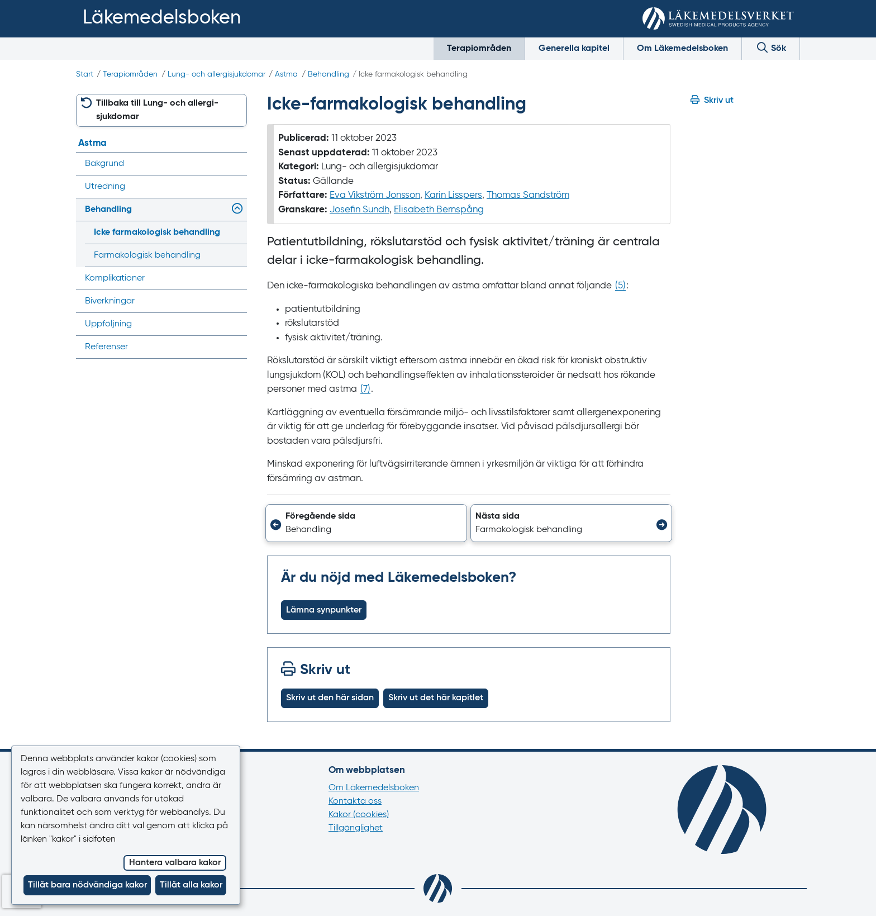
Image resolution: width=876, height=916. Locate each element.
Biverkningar (110, 301)
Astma (286, 74)
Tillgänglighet (355, 828)
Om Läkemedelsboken (682, 48)
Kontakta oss (355, 801)
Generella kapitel (574, 48)
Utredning (105, 186)
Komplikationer (115, 278)
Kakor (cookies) (358, 814)
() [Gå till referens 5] (620, 286)
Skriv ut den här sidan (330, 698)
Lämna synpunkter (323, 610)
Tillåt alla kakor (191, 885)
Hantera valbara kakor (175, 862)
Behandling (328, 74)
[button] (366, 523)
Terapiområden (479, 48)
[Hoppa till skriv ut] (745, 100)
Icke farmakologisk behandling (157, 232)
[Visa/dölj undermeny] (235, 209)
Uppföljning (108, 324)
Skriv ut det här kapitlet (435, 698)
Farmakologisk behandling (147, 255)
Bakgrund (104, 163)
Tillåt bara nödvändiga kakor (87, 885)
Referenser (106, 347)
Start (84, 74)
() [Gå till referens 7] (365, 389)
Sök (770, 47)
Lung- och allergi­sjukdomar (216, 74)
